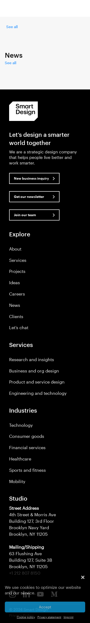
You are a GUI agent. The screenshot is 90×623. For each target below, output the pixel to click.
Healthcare (20, 458)
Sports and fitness (27, 470)
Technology (21, 425)
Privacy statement (49, 617)
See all (12, 27)
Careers (17, 293)
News (14, 305)
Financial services (27, 447)
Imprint (68, 617)
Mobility (17, 481)
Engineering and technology (38, 393)
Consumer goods (26, 436)
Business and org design (34, 370)
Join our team (25, 215)
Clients (16, 316)
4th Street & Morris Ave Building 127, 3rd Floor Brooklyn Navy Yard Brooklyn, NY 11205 (32, 521)
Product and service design (37, 381)
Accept (45, 607)
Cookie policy (26, 617)
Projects (17, 271)
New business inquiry (31, 178)
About (15, 249)
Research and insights (31, 359)
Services (17, 260)
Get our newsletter (29, 197)
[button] (82, 577)
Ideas (14, 282)
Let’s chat (18, 327)
